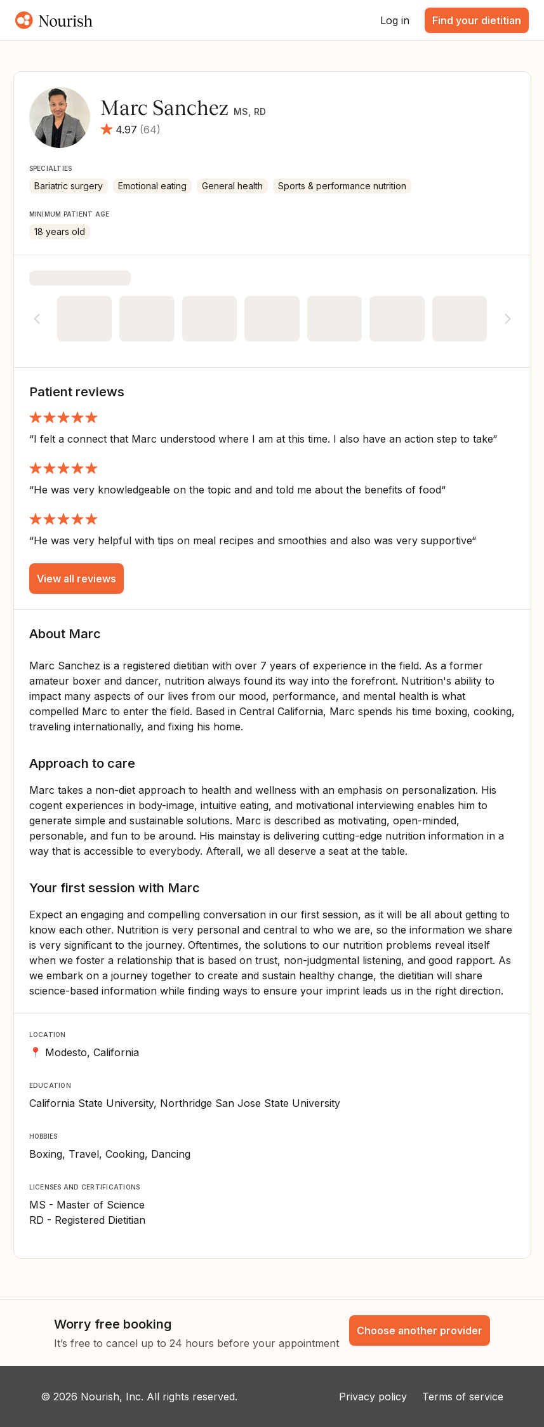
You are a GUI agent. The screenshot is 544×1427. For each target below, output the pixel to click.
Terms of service (462, 1396)
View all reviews (76, 578)
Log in (394, 20)
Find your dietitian (476, 20)
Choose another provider (419, 1330)
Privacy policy (373, 1396)
